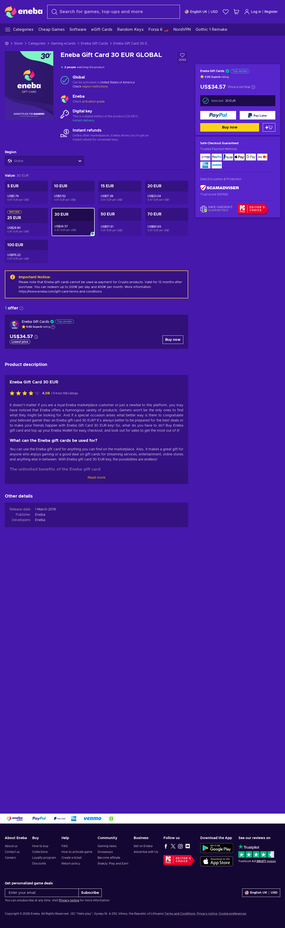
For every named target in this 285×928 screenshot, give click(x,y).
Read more (96, 477)
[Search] (113, 11)
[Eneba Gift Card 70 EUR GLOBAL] (166, 222)
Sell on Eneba (143, 846)
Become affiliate (109, 857)
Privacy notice (69, 900)
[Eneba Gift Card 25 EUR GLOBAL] (26, 222)
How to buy (40, 846)
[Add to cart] (269, 127)
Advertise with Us (146, 851)
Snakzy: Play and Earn (113, 863)
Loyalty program (44, 857)
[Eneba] (23, 11)
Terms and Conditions (179, 913)
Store (18, 43)
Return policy (71, 863)
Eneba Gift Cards (94, 43)
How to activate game (77, 851)
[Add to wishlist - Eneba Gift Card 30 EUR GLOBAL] (182, 59)
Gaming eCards (63, 43)
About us (11, 846)
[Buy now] (218, 115)
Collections (40, 851)
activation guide (93, 101)
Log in (252, 12)
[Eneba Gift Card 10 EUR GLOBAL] (73, 192)
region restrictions (95, 86)
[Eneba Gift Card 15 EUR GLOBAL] (119, 192)
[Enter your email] (42, 892)
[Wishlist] (225, 12)
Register (271, 12)
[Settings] (201, 12)
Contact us (12, 851)
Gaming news (107, 846)
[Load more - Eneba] (65, 99)
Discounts (39, 863)
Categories (37, 43)
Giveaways (105, 851)
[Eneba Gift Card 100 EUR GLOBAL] (26, 251)
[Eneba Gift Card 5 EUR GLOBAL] (26, 192)
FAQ (65, 846)
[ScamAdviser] (219, 188)
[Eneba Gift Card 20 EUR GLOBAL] (166, 192)
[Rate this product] (26, 394)
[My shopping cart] (236, 12)
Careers (10, 857)
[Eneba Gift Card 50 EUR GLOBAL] (119, 222)
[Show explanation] (53, 327)
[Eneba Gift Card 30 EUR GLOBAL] (73, 222)
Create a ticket (72, 857)
